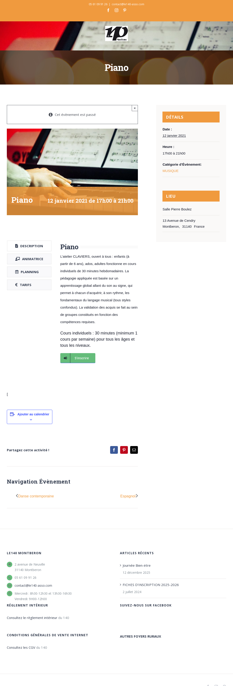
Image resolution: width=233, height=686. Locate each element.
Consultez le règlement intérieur (32, 617)
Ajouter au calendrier (33, 414)
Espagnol (128, 496)
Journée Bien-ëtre (137, 565)
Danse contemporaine (36, 496)
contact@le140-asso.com (128, 4)
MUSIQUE (170, 171)
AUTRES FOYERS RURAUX (140, 636)
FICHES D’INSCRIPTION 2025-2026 (151, 584)
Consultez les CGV (21, 647)
